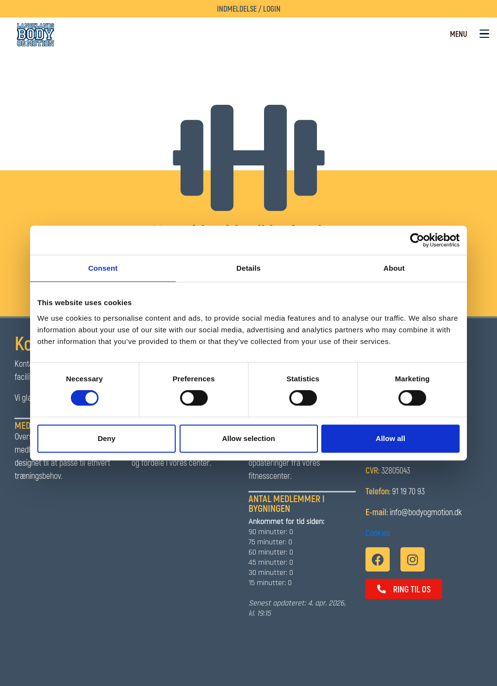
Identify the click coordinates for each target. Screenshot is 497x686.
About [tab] (394, 268)
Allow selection (248, 438)
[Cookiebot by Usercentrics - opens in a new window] (417, 240)
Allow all (390, 438)
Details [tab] (248, 268)
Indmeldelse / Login (249, 8)
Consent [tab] (103, 268)
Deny (107, 438)
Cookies (377, 532)
